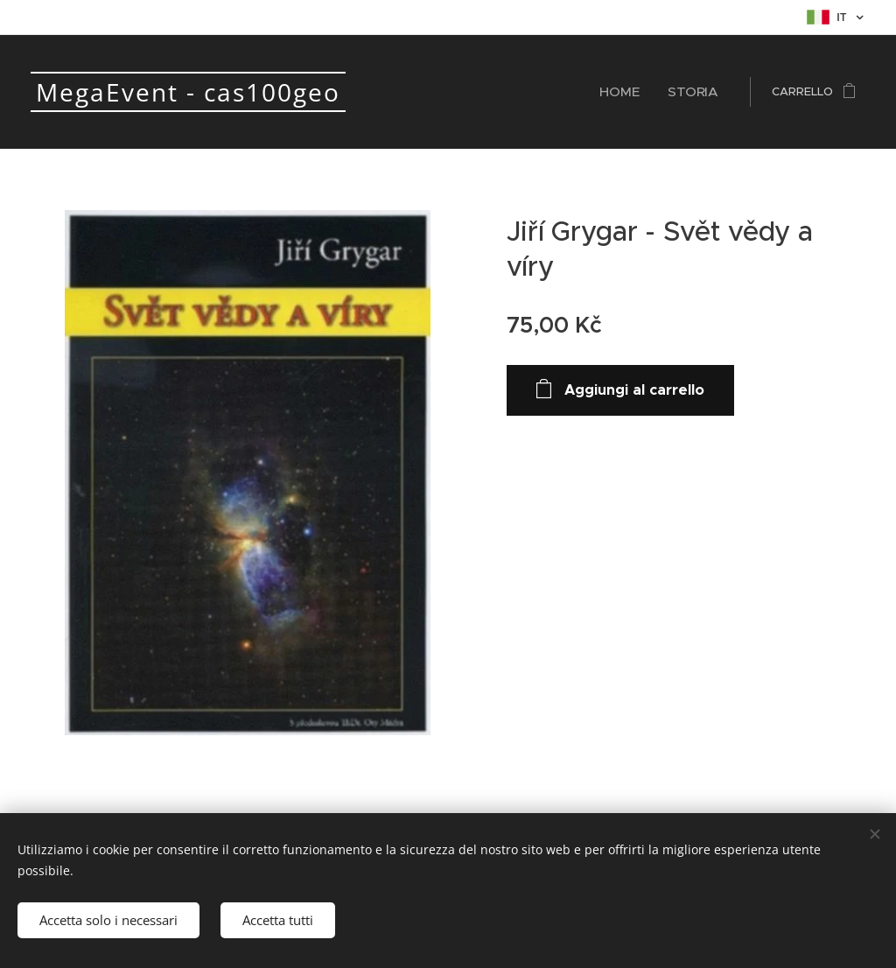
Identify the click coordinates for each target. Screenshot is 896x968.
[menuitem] (635, 92)
